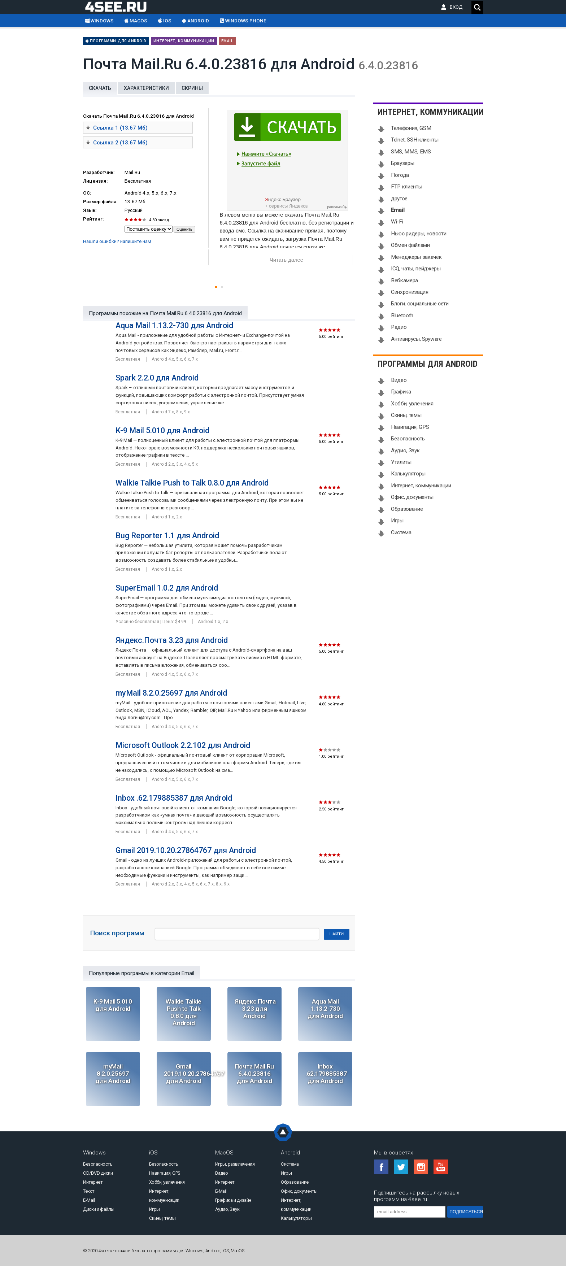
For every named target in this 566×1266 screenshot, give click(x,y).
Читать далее (286, 260)
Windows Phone (243, 20)
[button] (216, 287)
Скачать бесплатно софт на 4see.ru (121, 6)
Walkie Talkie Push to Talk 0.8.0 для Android (192, 482)
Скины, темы (406, 415)
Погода (400, 175)
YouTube (441, 1167)
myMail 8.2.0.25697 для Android (171, 692)
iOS (164, 20)
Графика (401, 391)
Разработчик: (98, 172)
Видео (398, 380)
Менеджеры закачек (416, 257)
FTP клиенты (406, 186)
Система (401, 532)
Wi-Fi (397, 221)
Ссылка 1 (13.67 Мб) (117, 127)
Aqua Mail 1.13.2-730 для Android (174, 325)
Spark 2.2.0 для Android (157, 377)
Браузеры (402, 163)
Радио (398, 327)
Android (195, 20)
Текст (89, 1191)
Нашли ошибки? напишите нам (117, 241)
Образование (407, 509)
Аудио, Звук (405, 450)
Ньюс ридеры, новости (418, 233)
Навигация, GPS (410, 427)
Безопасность (408, 438)
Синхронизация (409, 292)
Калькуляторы (408, 473)
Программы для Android (116, 41)
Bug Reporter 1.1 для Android (167, 535)
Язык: (89, 210)
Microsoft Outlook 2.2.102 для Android (183, 745)
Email (227, 41)
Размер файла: (100, 201)
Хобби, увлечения (412, 403)
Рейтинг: (93, 219)
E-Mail (89, 1200)
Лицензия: (95, 181)
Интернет (93, 1182)
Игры (397, 520)
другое (399, 198)
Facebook (381, 1167)
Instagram (421, 1167)
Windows (99, 20)
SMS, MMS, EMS (411, 151)
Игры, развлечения (235, 1164)
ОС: (87, 193)
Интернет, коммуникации (183, 41)
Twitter (401, 1167)
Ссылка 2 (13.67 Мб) (117, 142)
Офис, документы (412, 497)
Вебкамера (404, 280)
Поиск (477, 7)
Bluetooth (402, 315)
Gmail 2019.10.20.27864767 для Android (186, 850)
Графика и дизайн (233, 1200)
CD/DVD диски (98, 1173)
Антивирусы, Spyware (416, 339)
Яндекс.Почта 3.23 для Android (172, 640)
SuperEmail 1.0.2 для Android (167, 587)
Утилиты (401, 462)
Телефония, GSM (411, 128)
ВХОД (458, 7)
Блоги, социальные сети (420, 303)
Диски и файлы (98, 1209)
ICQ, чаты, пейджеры (416, 268)
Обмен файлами (410, 245)
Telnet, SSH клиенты (415, 139)
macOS (136, 20)
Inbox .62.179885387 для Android (174, 797)
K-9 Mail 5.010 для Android (162, 430)
